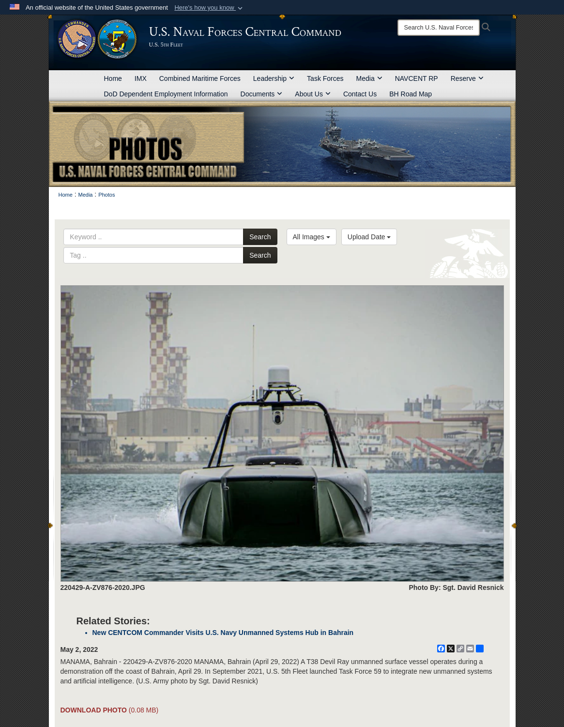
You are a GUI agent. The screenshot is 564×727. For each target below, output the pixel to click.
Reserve (467, 78)
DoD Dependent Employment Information (166, 94)
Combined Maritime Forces (200, 78)
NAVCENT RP (416, 78)
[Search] (438, 27)
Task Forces (325, 78)
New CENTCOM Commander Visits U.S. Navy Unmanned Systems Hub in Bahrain (223, 632)
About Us (313, 94)
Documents (262, 94)
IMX (141, 78)
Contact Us (360, 94)
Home (113, 78)
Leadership (273, 78)
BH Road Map (410, 94)
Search (260, 237)
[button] (209, 8)
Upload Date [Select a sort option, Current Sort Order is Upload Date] (369, 237)
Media (369, 78)
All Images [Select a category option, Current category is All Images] (311, 237)
